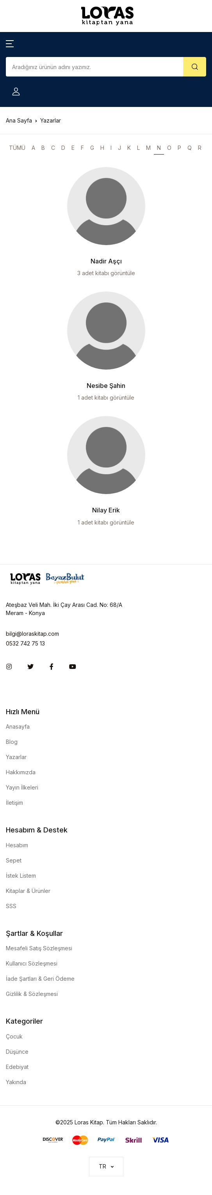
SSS (11, 906)
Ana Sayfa (19, 120)
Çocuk (14, 1036)
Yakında (16, 1082)
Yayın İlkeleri (22, 787)
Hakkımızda (21, 772)
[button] (10, 43)
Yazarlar (16, 757)
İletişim (14, 802)
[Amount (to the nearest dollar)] (94, 66)
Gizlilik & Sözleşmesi (32, 993)
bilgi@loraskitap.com (32, 633)
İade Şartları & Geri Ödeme (40, 978)
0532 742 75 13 (25, 643)
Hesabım (17, 845)
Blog (12, 741)
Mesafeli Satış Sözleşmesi (39, 948)
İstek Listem (21, 875)
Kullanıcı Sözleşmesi (31, 963)
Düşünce (17, 1051)
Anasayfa (18, 726)
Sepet (13, 860)
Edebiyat (17, 1066)
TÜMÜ (17, 147)
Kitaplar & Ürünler (28, 890)
